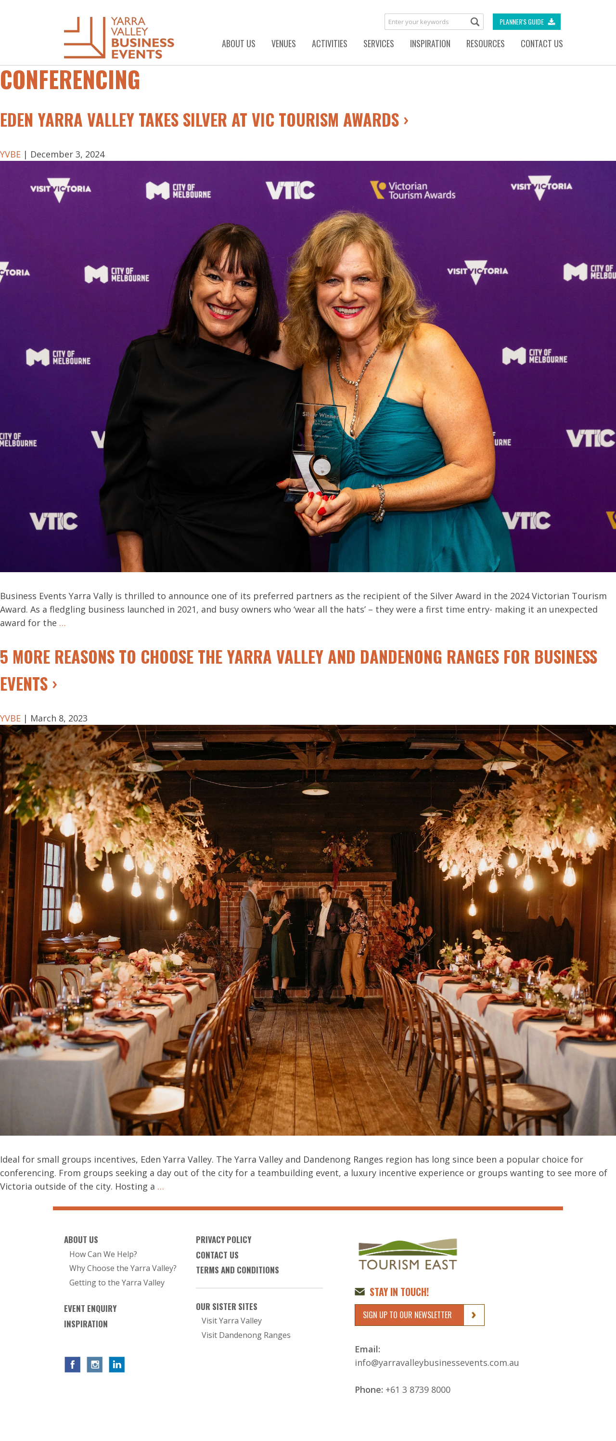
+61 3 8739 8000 (417, 1389)
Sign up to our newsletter (407, 1315)
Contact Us (542, 43)
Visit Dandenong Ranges (246, 1335)
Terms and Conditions (237, 1270)
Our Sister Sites (226, 1306)
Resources (485, 43)
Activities (329, 43)
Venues (283, 43)
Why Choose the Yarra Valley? (123, 1268)
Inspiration (430, 43)
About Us (239, 43)
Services (378, 43)
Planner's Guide (522, 21)
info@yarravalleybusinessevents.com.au (437, 1362)
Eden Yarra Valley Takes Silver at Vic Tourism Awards (199, 119)
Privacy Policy (223, 1239)
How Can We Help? (103, 1254)
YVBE (10, 154)
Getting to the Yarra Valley (117, 1283)
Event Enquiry (90, 1308)
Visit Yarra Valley (232, 1321)
